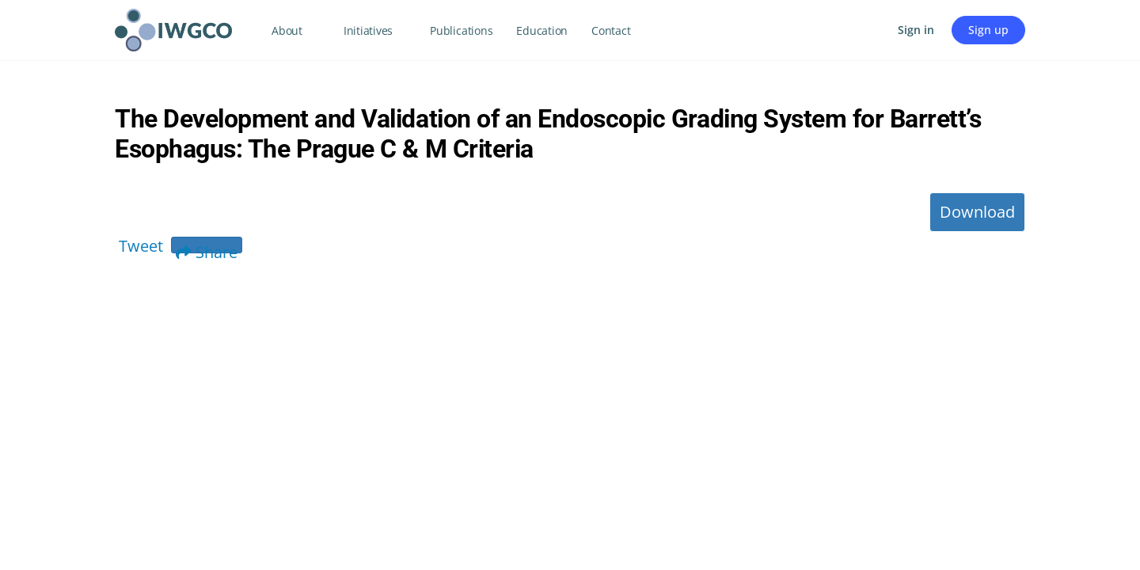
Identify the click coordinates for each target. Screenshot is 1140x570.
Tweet (141, 245)
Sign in (916, 29)
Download (977, 211)
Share (207, 247)
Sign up (988, 29)
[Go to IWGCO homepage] (173, 27)
